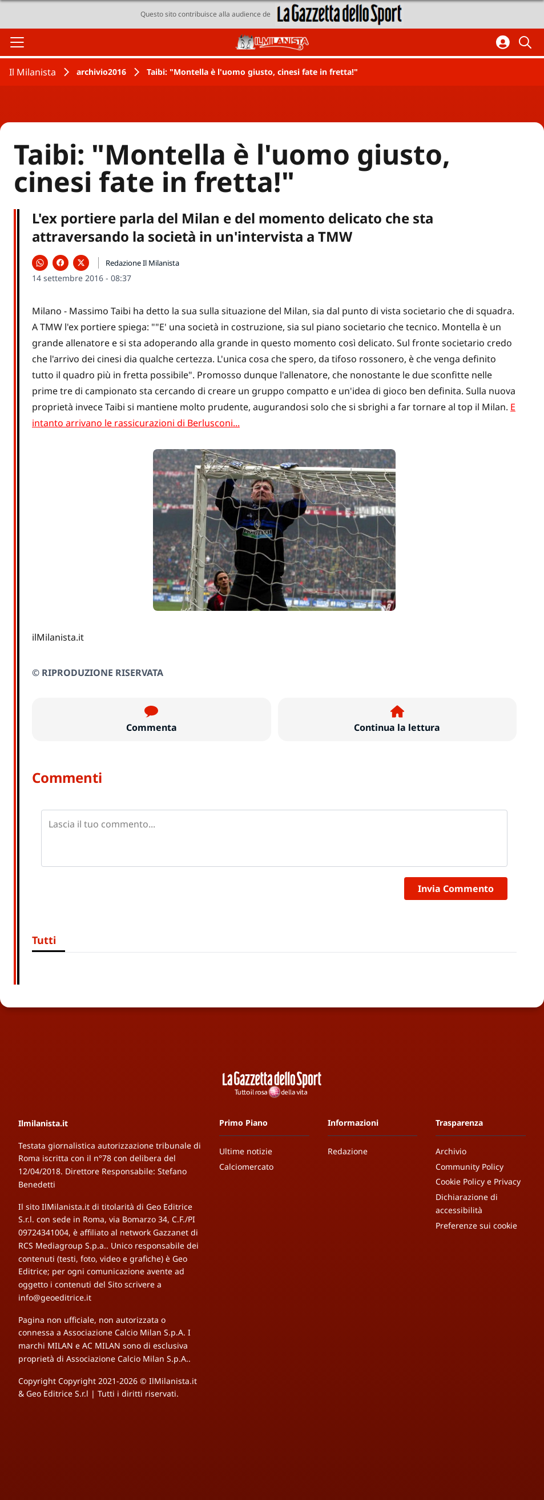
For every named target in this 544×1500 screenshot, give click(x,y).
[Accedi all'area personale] (503, 42)
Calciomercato (246, 1166)
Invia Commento (456, 888)
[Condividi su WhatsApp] (40, 263)
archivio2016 (101, 71)
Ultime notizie (245, 1151)
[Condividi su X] (81, 263)
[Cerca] (527, 42)
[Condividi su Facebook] (60, 263)
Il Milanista (32, 72)
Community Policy (469, 1166)
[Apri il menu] (17, 42)
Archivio (451, 1151)
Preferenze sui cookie (476, 1225)
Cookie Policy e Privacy (478, 1181)
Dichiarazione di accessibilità (467, 1203)
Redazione (348, 1151)
